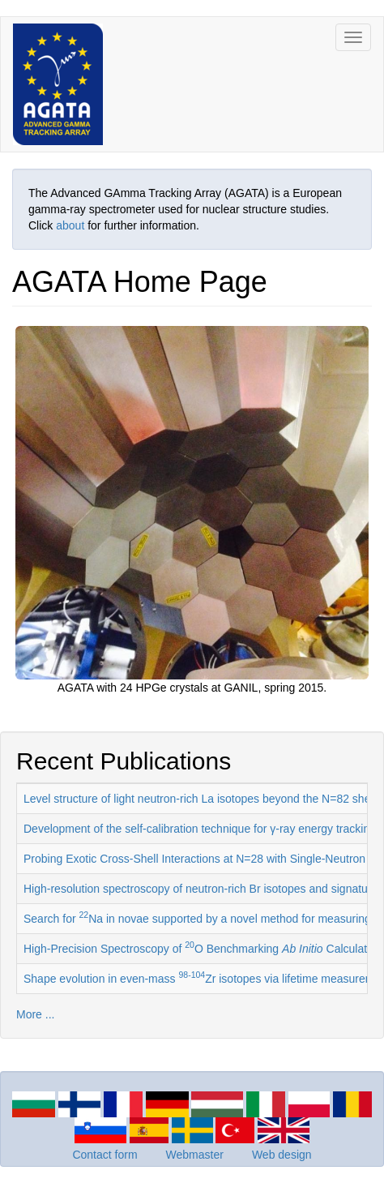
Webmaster (195, 1154)
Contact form (104, 1154)
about (70, 225)
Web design (282, 1154)
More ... (35, 1014)
